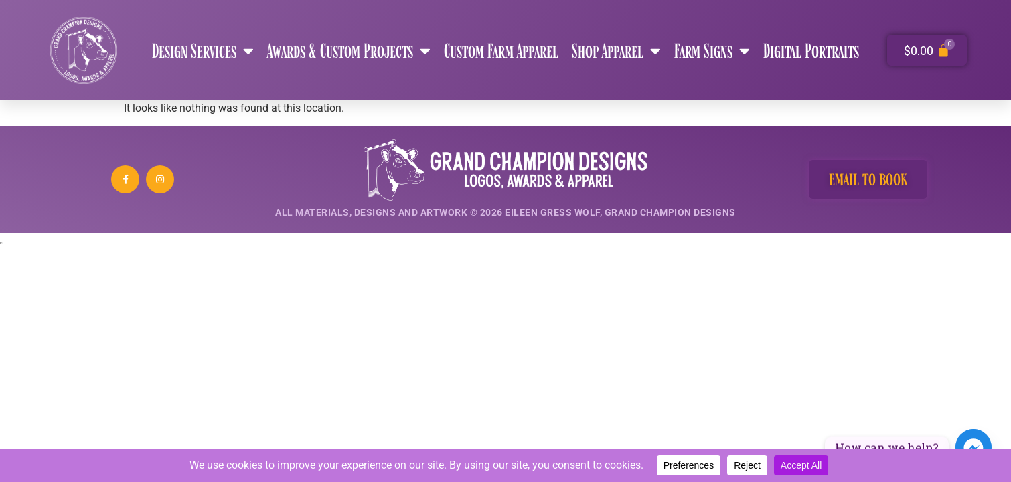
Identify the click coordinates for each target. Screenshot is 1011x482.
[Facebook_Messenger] (973, 447)
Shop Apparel (616, 50)
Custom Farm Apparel (501, 50)
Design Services (203, 50)
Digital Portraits (811, 50)
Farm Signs (712, 50)
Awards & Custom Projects (349, 50)
